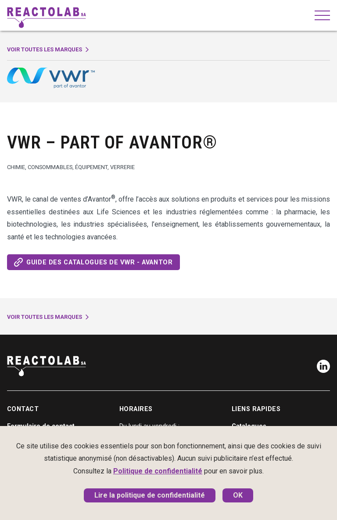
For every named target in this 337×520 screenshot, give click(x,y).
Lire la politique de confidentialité (149, 495)
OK (238, 495)
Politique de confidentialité (157, 471)
